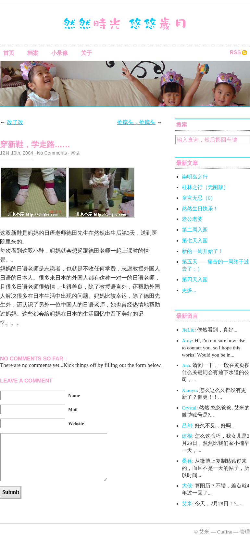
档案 (32, 53)
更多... (189, 290)
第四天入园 (195, 279)
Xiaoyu (189, 390)
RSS (235, 52)
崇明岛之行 (195, 177)
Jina (186, 365)
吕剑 (187, 425)
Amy (187, 340)
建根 (187, 436)
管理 (245, 531)
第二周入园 (195, 229)
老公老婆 (192, 219)
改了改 (15, 122)
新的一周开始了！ (202, 251)
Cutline (224, 531)
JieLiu (188, 330)
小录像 (59, 53)
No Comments (52, 153)
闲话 (75, 153)
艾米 (187, 503)
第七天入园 (195, 240)
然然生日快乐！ (200, 208)
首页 (8, 53)
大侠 (187, 485)
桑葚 (187, 461)
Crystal (189, 407)
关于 (86, 53)
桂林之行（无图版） (205, 187)
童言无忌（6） (199, 198)
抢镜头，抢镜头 (136, 122)
